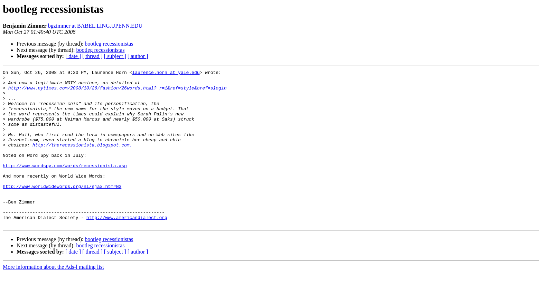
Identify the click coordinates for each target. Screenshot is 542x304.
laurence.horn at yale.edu (165, 73)
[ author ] (138, 56)
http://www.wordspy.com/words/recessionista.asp (65, 185)
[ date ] (73, 56)
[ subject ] (115, 56)
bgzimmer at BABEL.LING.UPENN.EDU (95, 26)
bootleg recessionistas (109, 44)
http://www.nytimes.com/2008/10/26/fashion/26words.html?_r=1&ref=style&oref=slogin (117, 92)
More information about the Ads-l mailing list (53, 298)
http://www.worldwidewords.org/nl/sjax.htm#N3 (62, 210)
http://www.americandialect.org (126, 247)
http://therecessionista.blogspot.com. (82, 160)
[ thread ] (92, 56)
